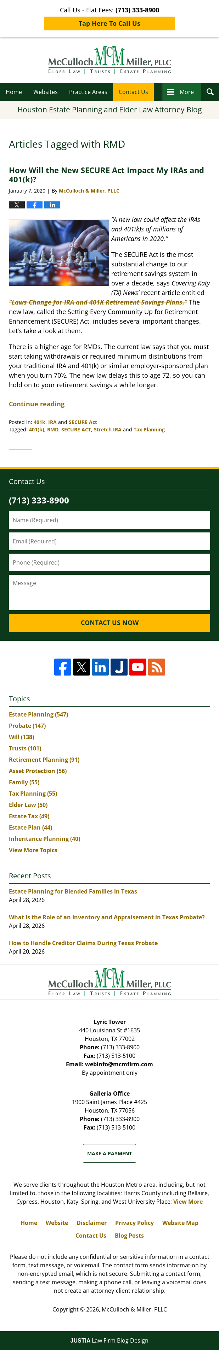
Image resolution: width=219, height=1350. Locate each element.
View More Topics (33, 850)
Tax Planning (149, 429)
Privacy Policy (134, 1223)
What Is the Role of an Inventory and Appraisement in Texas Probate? (107, 917)
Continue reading (36, 404)
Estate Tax (29, 816)
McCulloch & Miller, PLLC (134, 1309)
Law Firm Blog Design (110, 1340)
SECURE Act (83, 422)
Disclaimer (92, 1223)
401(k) (36, 429)
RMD (52, 429)
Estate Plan (30, 827)
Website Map (180, 1223)
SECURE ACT (76, 429)
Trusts (25, 748)
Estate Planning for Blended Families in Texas (73, 891)
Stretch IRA (108, 429)
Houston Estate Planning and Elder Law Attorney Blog (110, 60)
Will (21, 737)
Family (24, 782)
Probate (27, 726)
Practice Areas (88, 92)
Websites (45, 92)
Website (57, 1223)
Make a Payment (109, 1153)
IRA (52, 422)
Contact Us (133, 92)
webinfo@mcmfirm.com (119, 1064)
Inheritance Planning (44, 839)
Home (14, 92)
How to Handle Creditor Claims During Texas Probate (83, 943)
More (187, 92)
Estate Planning (38, 714)
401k (39, 422)
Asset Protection (38, 771)
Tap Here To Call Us (109, 23)
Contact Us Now (110, 622)
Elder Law (28, 805)
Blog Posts (129, 1235)
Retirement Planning (44, 760)
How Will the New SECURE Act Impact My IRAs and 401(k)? (106, 174)
